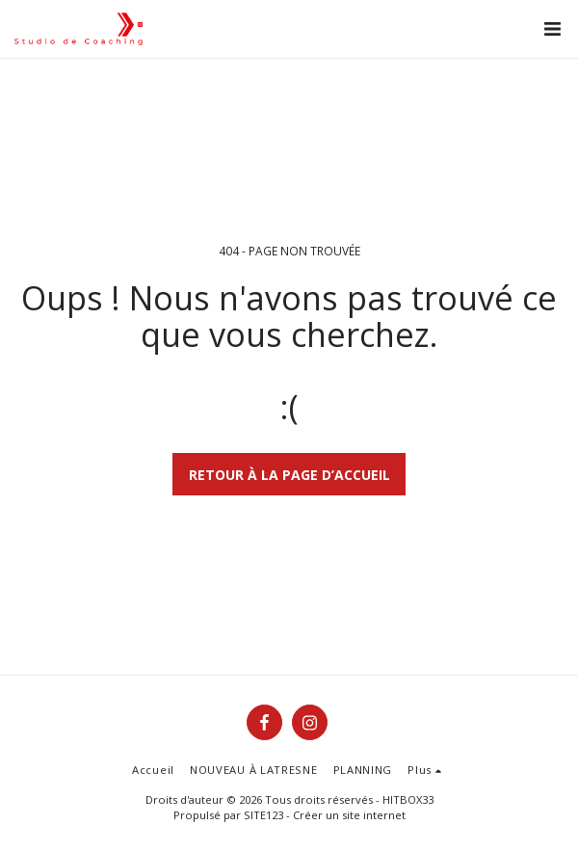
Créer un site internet (349, 815)
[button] (552, 29)
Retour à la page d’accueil (289, 475)
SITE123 (263, 815)
